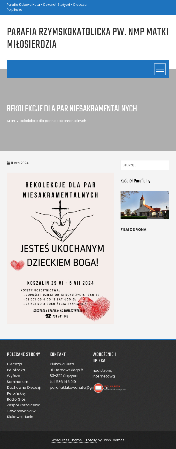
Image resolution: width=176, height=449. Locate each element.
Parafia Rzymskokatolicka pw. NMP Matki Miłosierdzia (88, 38)
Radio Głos (16, 399)
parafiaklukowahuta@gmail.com (79, 387)
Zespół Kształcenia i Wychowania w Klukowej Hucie (23, 410)
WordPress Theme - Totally (74, 440)
